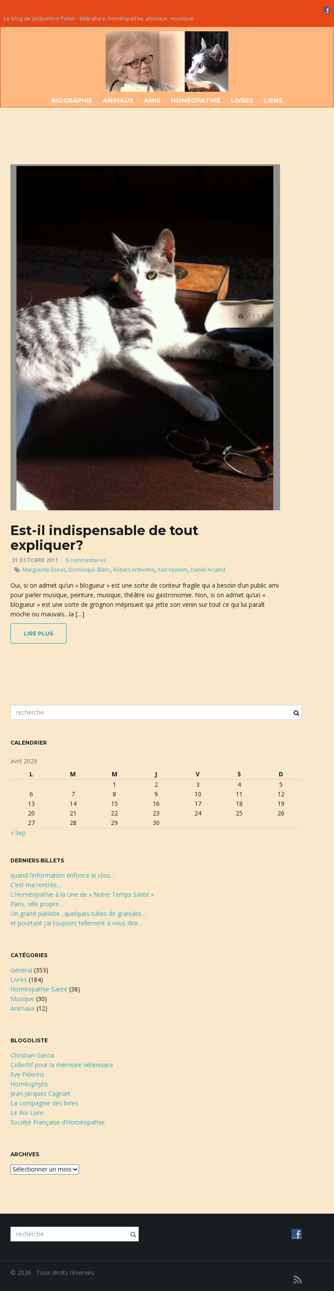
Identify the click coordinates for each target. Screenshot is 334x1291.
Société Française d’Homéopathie (57, 1122)
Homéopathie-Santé (38, 989)
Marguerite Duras (44, 569)
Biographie (71, 100)
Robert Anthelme (134, 569)
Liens (273, 100)
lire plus (38, 633)
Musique (22, 999)
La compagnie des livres (44, 1103)
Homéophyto (29, 1084)
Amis (152, 100)
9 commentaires (86, 560)
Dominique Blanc (89, 569)
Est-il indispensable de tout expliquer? (104, 537)
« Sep (18, 833)
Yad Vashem (172, 569)
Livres (242, 100)
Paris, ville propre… (36, 904)
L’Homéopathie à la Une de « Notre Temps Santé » (82, 894)
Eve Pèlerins (27, 1074)
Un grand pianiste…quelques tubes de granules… (78, 913)
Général (21, 970)
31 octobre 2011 (35, 560)
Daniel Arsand (207, 569)
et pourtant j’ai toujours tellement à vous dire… (76, 923)
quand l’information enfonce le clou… (62, 875)
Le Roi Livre (26, 1112)
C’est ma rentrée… (36, 885)
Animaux (118, 100)
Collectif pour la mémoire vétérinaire (61, 1065)
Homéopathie (195, 100)
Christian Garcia (32, 1055)
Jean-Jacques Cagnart (40, 1093)
